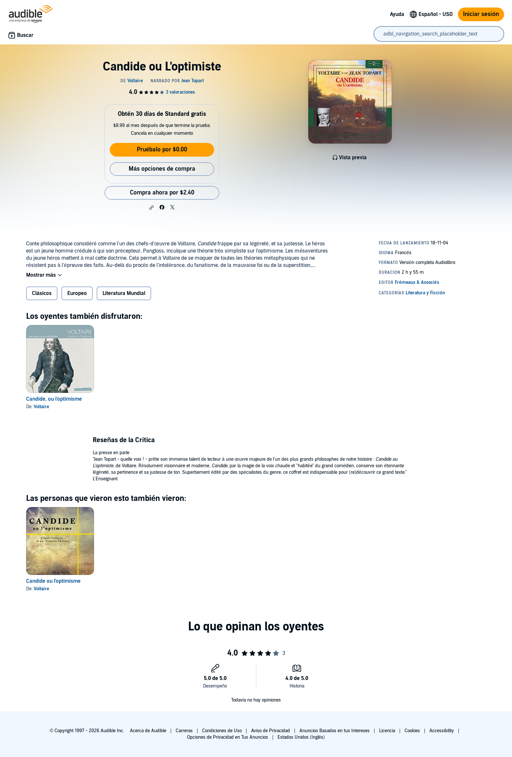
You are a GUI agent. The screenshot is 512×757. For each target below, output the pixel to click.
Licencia (387, 731)
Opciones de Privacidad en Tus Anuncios (227, 737)
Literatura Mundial (124, 293)
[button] (151, 207)
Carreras (184, 731)
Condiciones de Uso (222, 731)
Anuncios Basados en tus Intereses (334, 731)
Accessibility (441, 731)
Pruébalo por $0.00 (162, 149)
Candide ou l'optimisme (53, 581)
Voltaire (41, 406)
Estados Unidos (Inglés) (301, 737)
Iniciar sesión (481, 14)
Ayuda (397, 14)
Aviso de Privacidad (270, 731)
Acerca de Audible (148, 731)
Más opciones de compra (162, 168)
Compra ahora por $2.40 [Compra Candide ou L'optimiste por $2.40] (162, 192)
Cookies (412, 731)
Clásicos (42, 293)
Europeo (77, 293)
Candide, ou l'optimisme (54, 399)
